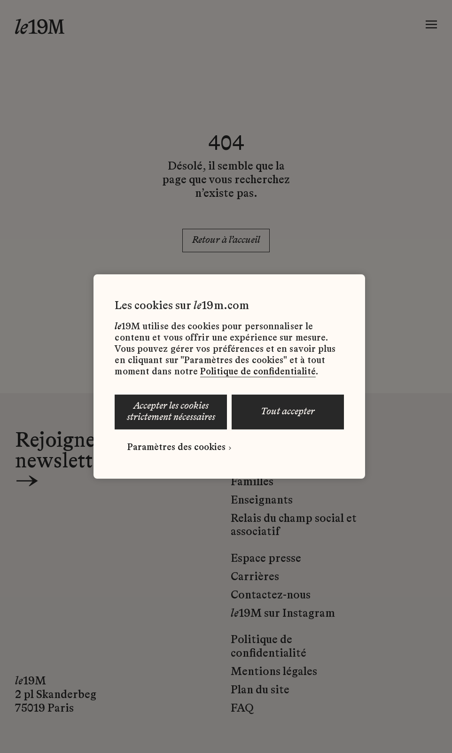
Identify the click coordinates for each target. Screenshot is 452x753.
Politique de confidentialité (258, 372)
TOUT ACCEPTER (288, 412)
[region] (229, 376)
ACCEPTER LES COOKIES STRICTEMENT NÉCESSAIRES (171, 412)
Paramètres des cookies (176, 447)
